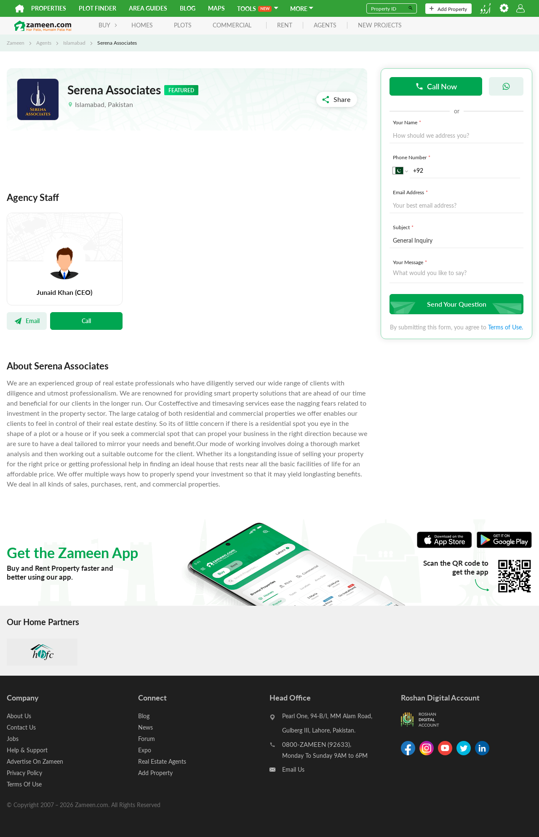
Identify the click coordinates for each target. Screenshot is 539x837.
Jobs (13, 739)
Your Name (408, 122)
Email (27, 320)
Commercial (232, 25)
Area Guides (148, 8)
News (145, 727)
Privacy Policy (24, 773)
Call (86, 320)
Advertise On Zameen (35, 761)
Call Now (436, 86)
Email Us (293, 769)
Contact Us (21, 727)
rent (284, 25)
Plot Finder (97, 8)
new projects (380, 25)
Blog (187, 8)
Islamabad (74, 42)
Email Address (411, 192)
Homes (142, 25)
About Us (19, 716)
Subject (404, 227)
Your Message (411, 262)
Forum (146, 739)
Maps (216, 8)
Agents (43, 42)
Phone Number (412, 157)
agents (325, 25)
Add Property (448, 8)
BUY (108, 25)
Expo (144, 750)
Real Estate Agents (162, 761)
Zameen (15, 42)
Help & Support (27, 750)
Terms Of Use (24, 784)
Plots (183, 25)
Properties (48, 8)
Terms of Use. (505, 327)
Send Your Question (455, 304)
